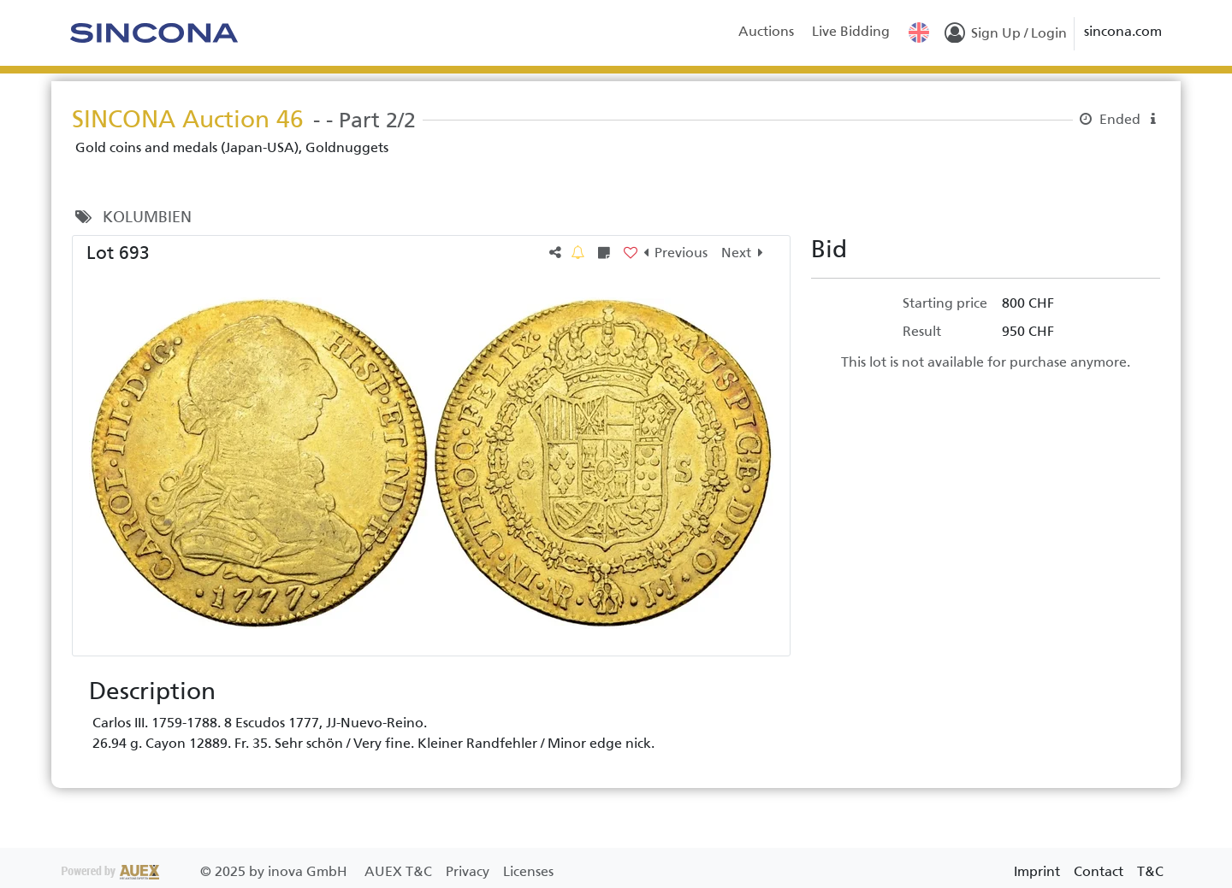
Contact (1098, 871)
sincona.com (1123, 31)
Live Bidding (851, 31)
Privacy (469, 871)
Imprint (1037, 871)
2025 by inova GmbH (206, 871)
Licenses (528, 871)
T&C (1150, 871)
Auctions (766, 31)
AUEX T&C (399, 871)
